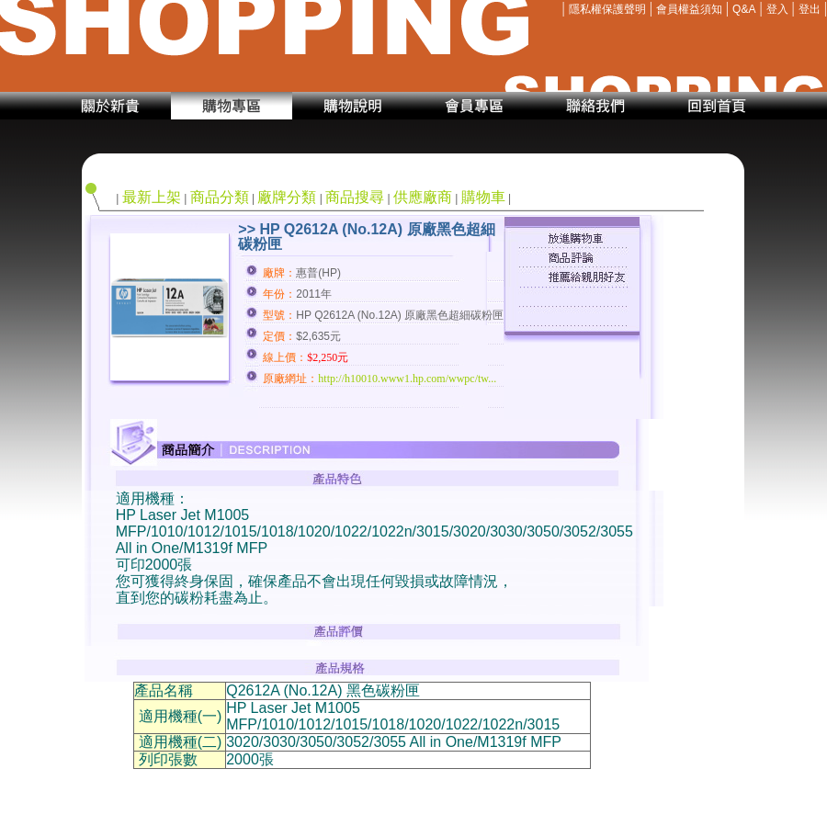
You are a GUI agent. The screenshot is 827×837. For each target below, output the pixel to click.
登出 (810, 9)
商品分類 (219, 197)
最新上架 (151, 197)
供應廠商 (422, 197)
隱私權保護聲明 (607, 9)
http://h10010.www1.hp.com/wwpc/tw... (407, 378)
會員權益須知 (689, 9)
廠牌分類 (286, 197)
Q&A (743, 9)
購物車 (483, 197)
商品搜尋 (354, 197)
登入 (777, 9)
